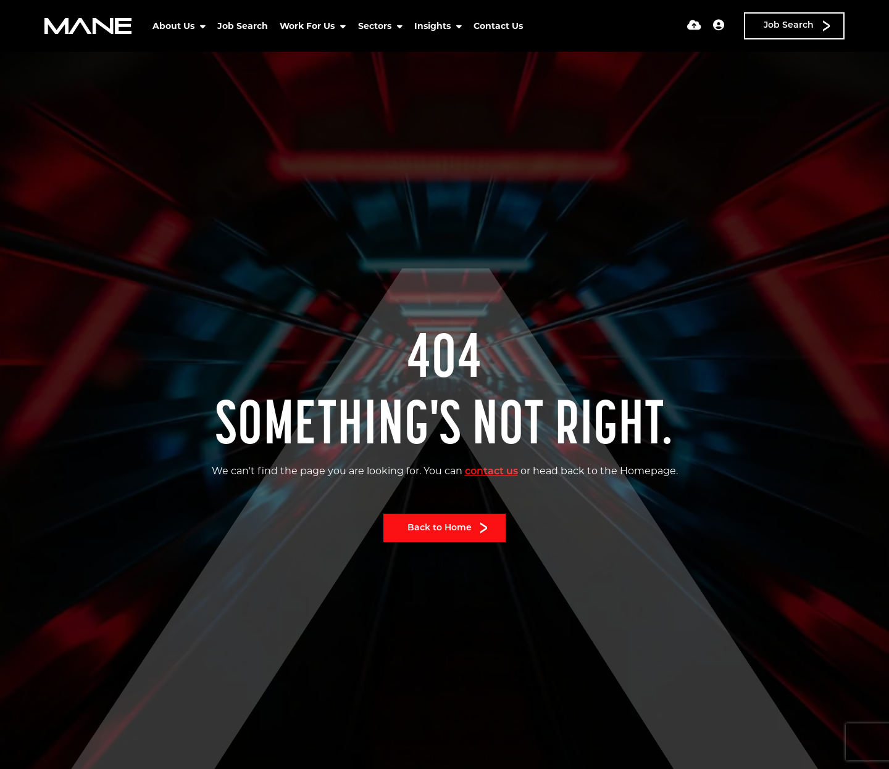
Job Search (242, 25)
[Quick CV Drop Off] (694, 26)
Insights (433, 25)
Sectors (376, 25)
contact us (491, 472)
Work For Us (308, 25)
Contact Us (498, 25)
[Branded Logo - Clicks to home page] (87, 26)
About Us (174, 25)
